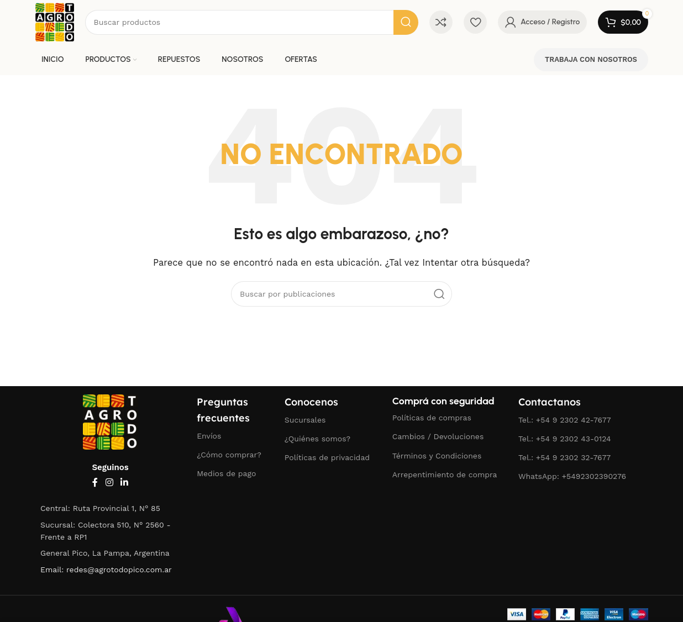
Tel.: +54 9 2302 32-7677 (564, 457)
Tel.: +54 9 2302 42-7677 (564, 419)
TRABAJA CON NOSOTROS (591, 59)
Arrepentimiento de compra (444, 474)
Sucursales (305, 419)
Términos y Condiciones (437, 455)
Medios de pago (226, 473)
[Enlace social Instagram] (109, 482)
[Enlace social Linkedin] (124, 482)
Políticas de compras (431, 417)
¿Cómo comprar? (229, 454)
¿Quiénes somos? (317, 438)
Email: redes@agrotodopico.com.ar (106, 569)
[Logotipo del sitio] (54, 22)
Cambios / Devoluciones (438, 436)
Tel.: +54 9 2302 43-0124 (564, 438)
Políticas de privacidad (327, 457)
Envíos (209, 435)
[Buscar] (251, 22)
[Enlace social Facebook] (95, 482)
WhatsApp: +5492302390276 (572, 476)
